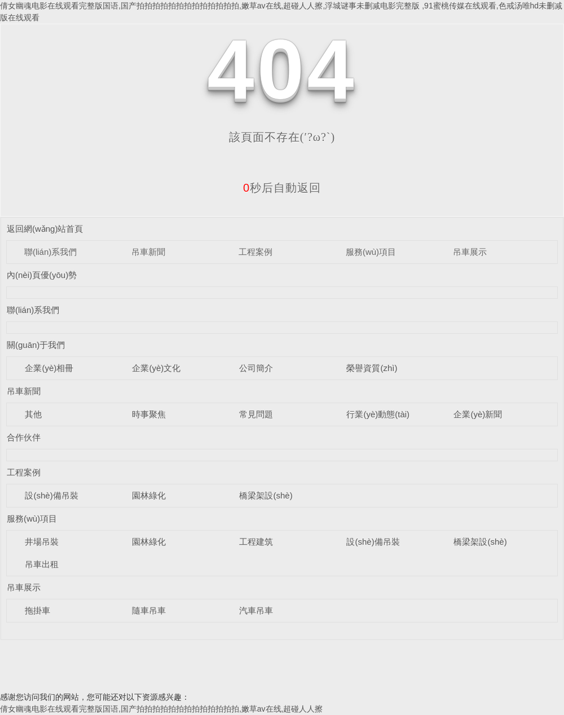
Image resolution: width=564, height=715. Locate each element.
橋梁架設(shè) (265, 495)
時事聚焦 (149, 414)
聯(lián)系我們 (50, 252)
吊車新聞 (148, 252)
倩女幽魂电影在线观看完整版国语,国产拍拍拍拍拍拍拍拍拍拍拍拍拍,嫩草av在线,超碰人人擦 (161, 708)
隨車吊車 (149, 610)
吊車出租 (42, 564)
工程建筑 (256, 541)
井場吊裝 (42, 541)
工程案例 (255, 252)
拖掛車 (37, 610)
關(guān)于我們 (36, 345)
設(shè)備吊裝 (51, 495)
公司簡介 (256, 368)
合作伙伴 (24, 437)
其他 (33, 414)
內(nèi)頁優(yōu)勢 (42, 275)
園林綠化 (149, 495)
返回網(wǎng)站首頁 (45, 228)
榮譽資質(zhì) (371, 368)
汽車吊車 (256, 610)
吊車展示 (470, 252)
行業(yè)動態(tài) (377, 414)
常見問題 (256, 414)
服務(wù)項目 (371, 252)
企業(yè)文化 (156, 368)
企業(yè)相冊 (49, 368)
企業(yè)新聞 (477, 414)
